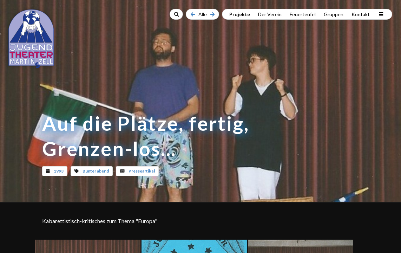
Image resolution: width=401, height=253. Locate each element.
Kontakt (360, 14)
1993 (59, 171)
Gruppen (333, 14)
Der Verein (270, 14)
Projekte (239, 14)
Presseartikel (142, 171)
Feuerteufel (303, 14)
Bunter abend (96, 171)
